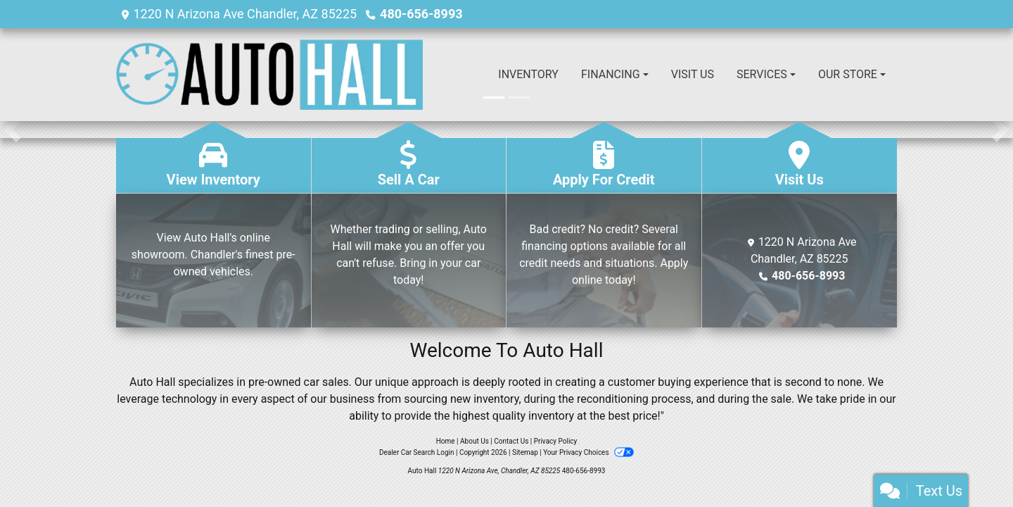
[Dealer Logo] (269, 74)
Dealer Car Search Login (416, 452)
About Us (474, 441)
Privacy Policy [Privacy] (556, 441)
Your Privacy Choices (588, 452)
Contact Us (511, 441)
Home (445, 441)
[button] (12, 129)
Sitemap (525, 452)
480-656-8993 (421, 13)
